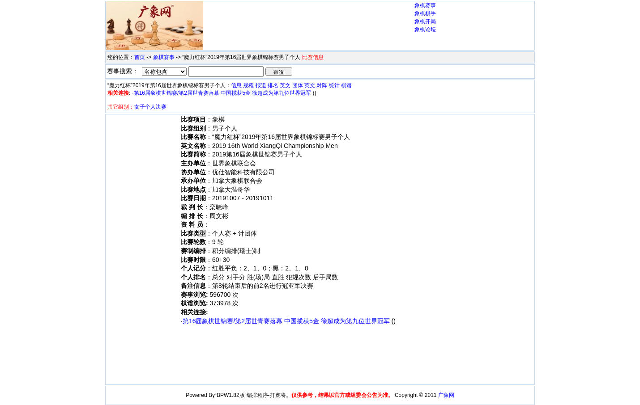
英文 (285, 85)
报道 (261, 85)
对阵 (321, 85)
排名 (273, 85)
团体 (297, 85)
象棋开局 (425, 21)
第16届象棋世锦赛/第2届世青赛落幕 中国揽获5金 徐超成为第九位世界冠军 (222, 93)
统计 (334, 85)
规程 (248, 85)
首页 (139, 57)
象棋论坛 (425, 29)
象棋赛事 (425, 5)
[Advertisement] (309, 18)
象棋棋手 (425, 13)
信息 (236, 85)
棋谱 (346, 85)
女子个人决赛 (150, 107)
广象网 (446, 395)
